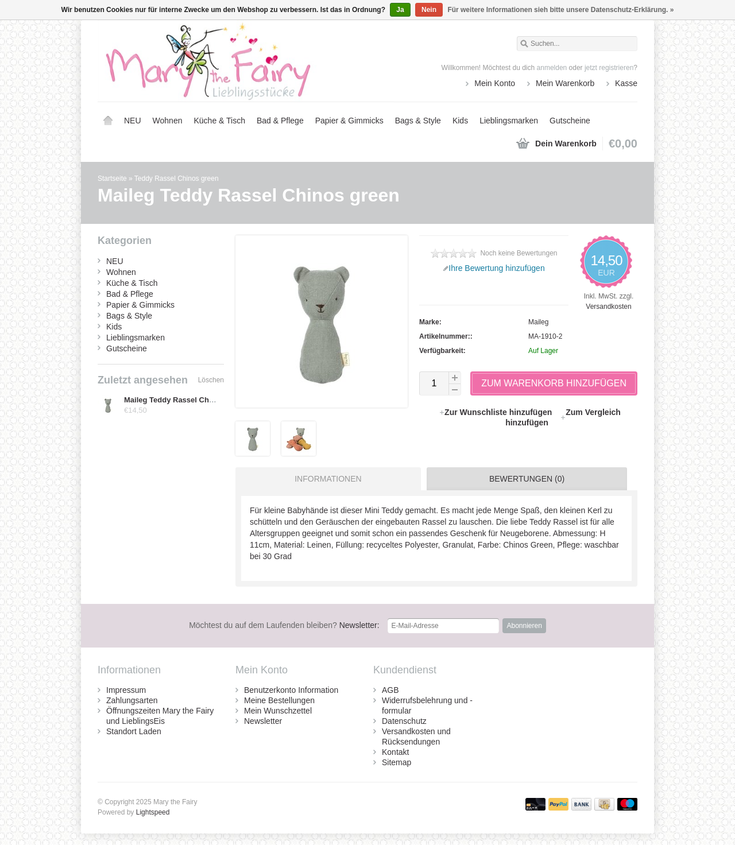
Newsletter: (284, 625)
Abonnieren (523, 626)
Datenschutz (404, 721)
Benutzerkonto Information (291, 690)
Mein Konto (494, 83)
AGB (390, 690)
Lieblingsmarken (508, 120)
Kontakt (395, 752)
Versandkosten (608, 307)
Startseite (108, 120)
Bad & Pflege (280, 120)
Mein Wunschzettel (278, 710)
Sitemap (396, 762)
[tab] (325, 478)
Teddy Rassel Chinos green (176, 179)
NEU (132, 120)
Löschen (211, 380)
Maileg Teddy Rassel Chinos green (185, 400)
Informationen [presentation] (328, 478)
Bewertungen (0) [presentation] (526, 478)
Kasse (626, 83)
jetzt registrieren (609, 68)
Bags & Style (418, 120)
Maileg (538, 322)
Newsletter (263, 721)
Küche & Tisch (219, 120)
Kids (460, 120)
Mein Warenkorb (565, 83)
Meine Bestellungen (279, 700)
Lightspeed (153, 812)
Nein (428, 10)
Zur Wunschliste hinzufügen (496, 412)
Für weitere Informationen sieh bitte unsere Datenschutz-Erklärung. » (560, 10)
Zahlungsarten (132, 700)
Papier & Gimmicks (349, 120)
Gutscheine (570, 120)
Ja (400, 10)
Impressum (126, 690)
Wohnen (168, 120)
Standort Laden (133, 731)
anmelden (552, 68)
